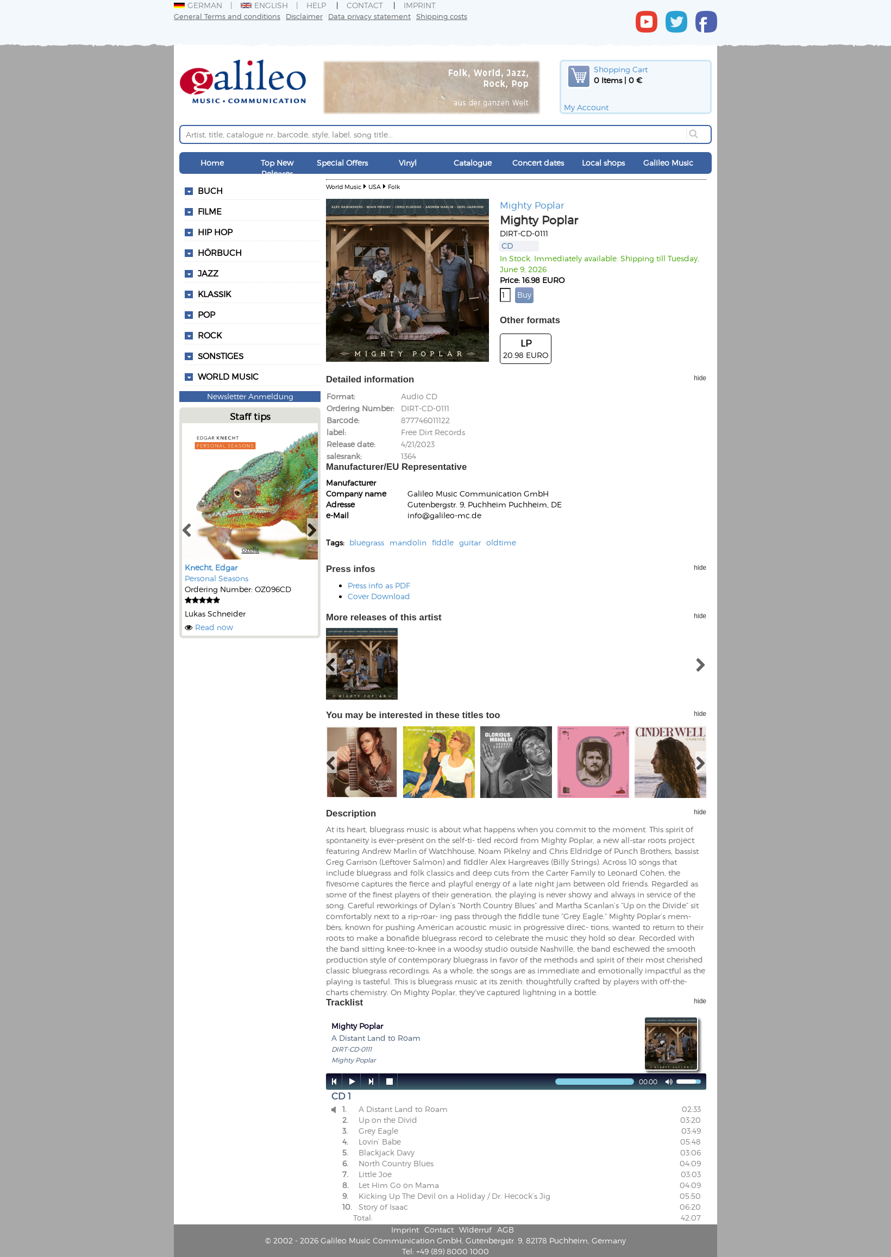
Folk (394, 186)
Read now (214, 627)
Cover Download (379, 596)
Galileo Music (668, 162)
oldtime (501, 542)
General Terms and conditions (227, 16)
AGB (505, 1229)
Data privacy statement (369, 16)
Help (316, 5)
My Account (586, 107)
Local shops (603, 162)
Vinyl (408, 162)
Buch (210, 191)
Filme (210, 211)
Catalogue (473, 162)
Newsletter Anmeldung (250, 396)
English (264, 5)
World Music (228, 376)
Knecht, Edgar (211, 567)
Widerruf (475, 1229)
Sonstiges (220, 356)
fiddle (443, 542)
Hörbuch (220, 252)
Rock (210, 335)
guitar (470, 542)
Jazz (208, 273)
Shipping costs (441, 16)
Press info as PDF (379, 585)
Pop (206, 314)
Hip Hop (215, 232)
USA (374, 186)
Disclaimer (304, 16)
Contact (365, 5)
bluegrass (366, 542)
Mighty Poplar (532, 204)
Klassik (214, 294)
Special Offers (342, 162)
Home (212, 162)
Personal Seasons (216, 578)
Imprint (420, 5)
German (198, 5)
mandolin (408, 542)
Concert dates (538, 162)
